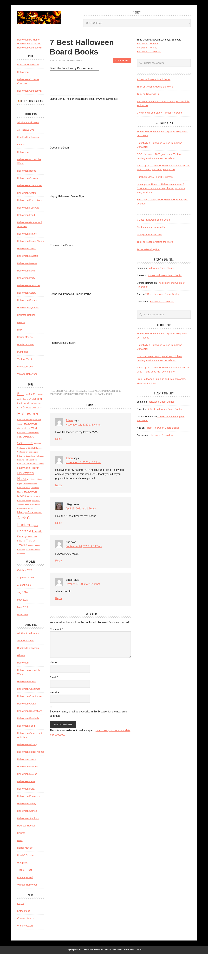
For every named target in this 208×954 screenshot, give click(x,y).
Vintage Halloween (27, 373)
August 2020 (24, 584)
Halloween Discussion (29, 43)
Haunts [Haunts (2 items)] (33, 508)
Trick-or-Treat (24, 359)
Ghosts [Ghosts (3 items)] (27, 407)
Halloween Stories (27, 300)
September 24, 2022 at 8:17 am (84, 546)
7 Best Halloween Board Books (153, 79)
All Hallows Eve (25, 129)
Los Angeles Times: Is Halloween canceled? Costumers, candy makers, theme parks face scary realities (161, 188)
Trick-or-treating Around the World (155, 86)
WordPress (129, 950)
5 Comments (121, 60)
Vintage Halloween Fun (149, 234)
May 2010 (22, 607)
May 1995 (22, 614)
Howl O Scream (25, 344)
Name (54, 662)
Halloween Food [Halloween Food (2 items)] (31, 460)
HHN (20, 329)
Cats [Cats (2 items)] (27, 394)
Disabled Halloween (28, 137)
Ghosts (21, 144)
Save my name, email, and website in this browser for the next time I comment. (89, 713)
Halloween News (26, 270)
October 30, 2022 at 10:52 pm (83, 584)
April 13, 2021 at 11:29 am (81, 508)
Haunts (21, 322)
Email (54, 677)
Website (54, 692)
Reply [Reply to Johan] (58, 439)
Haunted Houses (26, 314)
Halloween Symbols (28, 307)
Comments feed (25, 918)
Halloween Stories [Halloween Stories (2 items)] (24, 500)
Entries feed (23, 910)
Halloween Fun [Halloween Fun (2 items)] (23, 464)
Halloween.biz (39, 17)
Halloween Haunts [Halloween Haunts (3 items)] (28, 467)
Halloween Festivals (28, 207)
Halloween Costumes (28, 178)
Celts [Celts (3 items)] (32, 394)
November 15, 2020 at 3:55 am (84, 462)
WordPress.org (25, 925)
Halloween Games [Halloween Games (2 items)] (36, 464)
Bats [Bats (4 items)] (20, 394)
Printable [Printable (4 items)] (24, 531)
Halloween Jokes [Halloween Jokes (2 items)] (23, 488)
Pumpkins (22, 351)
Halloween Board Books (77, 394)
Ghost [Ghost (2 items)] (19, 408)
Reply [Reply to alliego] (58, 522)
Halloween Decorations (29, 200)
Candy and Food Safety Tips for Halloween (160, 112)
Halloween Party (26, 278)
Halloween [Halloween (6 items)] (28, 413)
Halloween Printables (28, 285)
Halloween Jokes (26, 248)
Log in (20, 903)
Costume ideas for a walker (151, 227)
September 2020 (26, 577)
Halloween (94, 391)
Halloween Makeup (27, 255)
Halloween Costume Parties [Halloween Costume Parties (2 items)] (28, 432)
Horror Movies (24, 337)
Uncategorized (25, 366)
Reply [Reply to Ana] (58, 560)
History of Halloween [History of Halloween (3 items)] (29, 512)
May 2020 (22, 599)
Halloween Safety (26, 292)
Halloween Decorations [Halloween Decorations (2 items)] (26, 456)
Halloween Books (111, 391)
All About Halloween (75, 391)
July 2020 (22, 592)
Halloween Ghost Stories (161, 268)
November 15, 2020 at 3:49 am (84, 424)
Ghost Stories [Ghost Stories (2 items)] (37, 408)
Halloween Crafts (26, 192)
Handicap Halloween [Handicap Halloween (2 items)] (32, 504)
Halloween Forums (147, 47)
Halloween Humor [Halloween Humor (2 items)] (30, 484)
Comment (56, 629)
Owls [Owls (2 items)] (36, 526)
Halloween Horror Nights (30, 241)
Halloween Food (26, 215)
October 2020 (24, 570)
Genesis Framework (113, 950)
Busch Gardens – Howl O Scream (155, 177)
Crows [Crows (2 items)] (25, 399)
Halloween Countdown (149, 51)
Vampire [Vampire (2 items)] (31, 545)
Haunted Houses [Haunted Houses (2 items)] (23, 508)
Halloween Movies (27, 263)
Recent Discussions (32, 101)
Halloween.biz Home (148, 43)
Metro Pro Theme (92, 950)
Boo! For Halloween (28, 64)
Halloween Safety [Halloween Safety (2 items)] (33, 496)
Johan (69, 420)
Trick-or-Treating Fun (148, 94)
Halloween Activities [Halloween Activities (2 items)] (24, 420)
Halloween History (27, 233)
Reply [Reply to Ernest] (58, 598)
